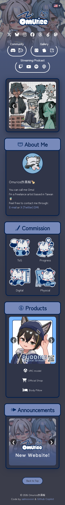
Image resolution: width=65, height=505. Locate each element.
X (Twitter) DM (29, 207)
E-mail (12, 207)
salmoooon (27, 499)
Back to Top (32, 480)
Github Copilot (45, 499)
